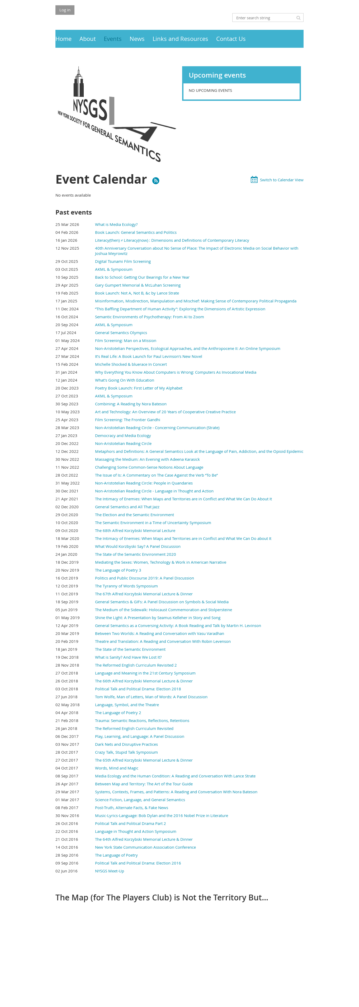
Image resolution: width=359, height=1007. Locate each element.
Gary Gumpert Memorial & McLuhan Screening (138, 285)
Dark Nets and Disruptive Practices (126, 744)
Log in (64, 9)
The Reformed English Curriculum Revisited (134, 728)
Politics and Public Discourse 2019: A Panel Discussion (144, 578)
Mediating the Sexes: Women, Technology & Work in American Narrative (160, 562)
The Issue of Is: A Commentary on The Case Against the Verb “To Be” (156, 475)
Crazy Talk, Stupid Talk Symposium (126, 752)
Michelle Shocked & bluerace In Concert (131, 364)
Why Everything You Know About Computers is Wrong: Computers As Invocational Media (175, 372)
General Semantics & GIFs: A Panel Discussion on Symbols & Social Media (162, 601)
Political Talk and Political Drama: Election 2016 (138, 863)
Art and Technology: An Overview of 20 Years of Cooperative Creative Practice (165, 411)
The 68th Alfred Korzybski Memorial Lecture (135, 530)
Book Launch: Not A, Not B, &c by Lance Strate (137, 293)
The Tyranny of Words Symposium (126, 585)
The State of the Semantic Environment (130, 649)
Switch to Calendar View (282, 179)
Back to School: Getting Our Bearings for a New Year (142, 277)
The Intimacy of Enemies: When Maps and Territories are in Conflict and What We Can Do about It (183, 538)
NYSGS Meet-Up (109, 870)
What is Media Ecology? (116, 224)
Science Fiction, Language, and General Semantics (140, 799)
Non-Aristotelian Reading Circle (123, 443)
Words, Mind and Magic (116, 768)
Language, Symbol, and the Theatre (127, 704)
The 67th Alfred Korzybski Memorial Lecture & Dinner (144, 593)
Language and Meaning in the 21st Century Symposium (145, 673)
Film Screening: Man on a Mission (125, 340)
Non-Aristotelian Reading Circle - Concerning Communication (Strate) (157, 427)
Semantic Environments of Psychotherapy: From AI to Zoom (149, 316)
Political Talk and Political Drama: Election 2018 (138, 688)
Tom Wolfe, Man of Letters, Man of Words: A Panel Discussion (151, 696)
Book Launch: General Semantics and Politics (136, 232)
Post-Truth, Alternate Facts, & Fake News (131, 807)
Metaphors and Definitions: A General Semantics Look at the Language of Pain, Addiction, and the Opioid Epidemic (199, 451)
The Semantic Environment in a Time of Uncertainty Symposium (153, 522)
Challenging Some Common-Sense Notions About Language (149, 467)
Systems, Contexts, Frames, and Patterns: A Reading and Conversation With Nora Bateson (176, 791)
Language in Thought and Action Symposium (135, 831)
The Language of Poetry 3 (118, 570)
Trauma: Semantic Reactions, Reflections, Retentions (142, 720)
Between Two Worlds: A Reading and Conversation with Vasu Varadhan (159, 633)
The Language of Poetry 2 (118, 712)
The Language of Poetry (116, 855)
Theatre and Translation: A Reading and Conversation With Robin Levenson (163, 641)
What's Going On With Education (124, 380)
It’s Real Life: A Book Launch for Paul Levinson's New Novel (148, 356)
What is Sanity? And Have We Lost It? (128, 657)
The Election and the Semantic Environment (134, 514)
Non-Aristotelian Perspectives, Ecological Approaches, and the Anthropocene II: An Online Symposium (187, 348)
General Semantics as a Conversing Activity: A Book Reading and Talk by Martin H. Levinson (178, 625)
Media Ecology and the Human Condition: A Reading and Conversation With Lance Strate (175, 775)
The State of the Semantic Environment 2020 (135, 554)
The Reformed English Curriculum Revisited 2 (136, 665)
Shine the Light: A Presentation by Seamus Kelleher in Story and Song (157, 617)
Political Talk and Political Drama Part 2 (130, 823)
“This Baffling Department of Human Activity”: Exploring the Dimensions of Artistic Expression (180, 308)
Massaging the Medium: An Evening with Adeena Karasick (147, 459)
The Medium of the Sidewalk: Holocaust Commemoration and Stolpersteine (163, 609)
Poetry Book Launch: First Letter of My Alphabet (138, 388)
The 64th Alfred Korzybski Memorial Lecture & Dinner (144, 839)
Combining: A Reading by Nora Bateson (131, 403)
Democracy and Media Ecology (123, 435)
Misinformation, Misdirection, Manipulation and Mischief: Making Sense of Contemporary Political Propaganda (195, 300)
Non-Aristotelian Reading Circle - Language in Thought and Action (154, 490)
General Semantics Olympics (121, 332)
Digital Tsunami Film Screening (123, 261)
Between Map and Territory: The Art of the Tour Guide (144, 783)
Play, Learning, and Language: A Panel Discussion (139, 736)
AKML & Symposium (114, 269)
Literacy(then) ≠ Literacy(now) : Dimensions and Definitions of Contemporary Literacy (172, 240)
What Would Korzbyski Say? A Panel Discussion (138, 546)
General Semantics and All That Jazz (127, 506)
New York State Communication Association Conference (145, 847)
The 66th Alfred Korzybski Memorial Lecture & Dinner (144, 680)
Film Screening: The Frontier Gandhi (127, 419)
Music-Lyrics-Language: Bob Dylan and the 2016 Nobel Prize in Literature (161, 815)
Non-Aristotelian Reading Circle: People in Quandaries (144, 483)
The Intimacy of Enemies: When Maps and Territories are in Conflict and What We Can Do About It (183, 498)
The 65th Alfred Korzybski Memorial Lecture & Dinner (144, 760)
